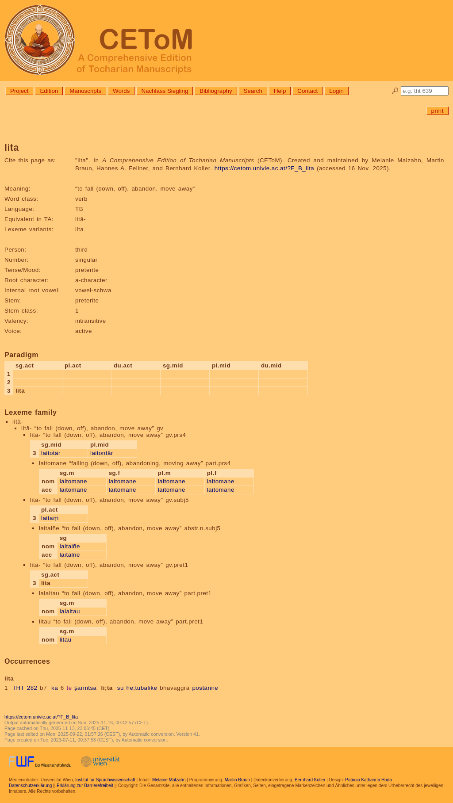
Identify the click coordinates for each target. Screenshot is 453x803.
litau (66, 639)
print (437, 110)
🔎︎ (395, 91)
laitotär (51, 453)
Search (253, 91)
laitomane (73, 481)
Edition (49, 91)
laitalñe (70, 546)
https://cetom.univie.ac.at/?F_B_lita (264, 168)
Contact (307, 91)
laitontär (101, 453)
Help (280, 91)
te (69, 687)
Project (19, 91)
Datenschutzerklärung (30, 785)
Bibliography (216, 91)
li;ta (107, 687)
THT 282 (25, 687)
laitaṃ (49, 518)
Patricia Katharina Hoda (368, 779)
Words (121, 91)
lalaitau (70, 611)
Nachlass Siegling (164, 91)
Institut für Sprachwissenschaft (105, 779)
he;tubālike (142, 687)
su (120, 687)
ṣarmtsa (85, 687)
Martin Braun (237, 779)
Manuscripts (85, 91)
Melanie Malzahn (169, 779)
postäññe (205, 687)
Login (336, 91)
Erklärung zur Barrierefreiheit (85, 785)
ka (54, 687)
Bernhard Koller (310, 779)
